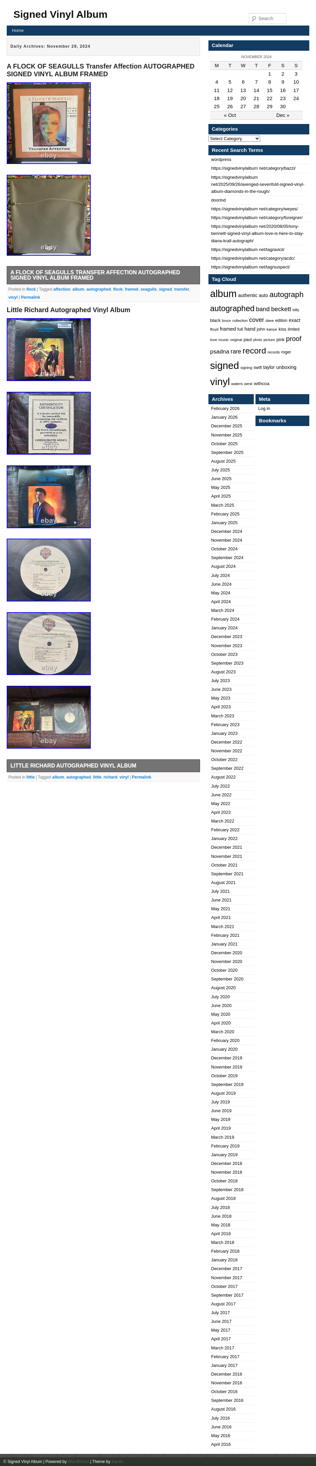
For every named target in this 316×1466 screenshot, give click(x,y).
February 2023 (225, 724)
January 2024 (224, 627)
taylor (269, 367)
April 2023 (221, 706)
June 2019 (221, 1110)
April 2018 (221, 1233)
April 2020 (221, 1022)
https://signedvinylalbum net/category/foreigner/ (257, 217)
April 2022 (221, 812)
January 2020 (224, 1049)
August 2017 (223, 1303)
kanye (272, 329)
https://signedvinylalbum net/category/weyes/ (254, 208)
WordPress (78, 1461)
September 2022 (227, 768)
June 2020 (221, 1005)
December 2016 (226, 1374)
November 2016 (226, 1382)
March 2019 (222, 1137)
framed (131, 289)
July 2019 (220, 1101)
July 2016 (220, 1418)
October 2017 (224, 1286)
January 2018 (224, 1259)
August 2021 (223, 882)
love (213, 340)
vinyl (12, 297)
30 (283, 106)
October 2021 (224, 865)
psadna (219, 351)
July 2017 (220, 1312)
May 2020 (220, 1014)
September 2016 (227, 1400)
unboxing (286, 367)
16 (283, 90)
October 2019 (224, 1075)
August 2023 (223, 671)
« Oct (230, 115)
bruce (226, 321)
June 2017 (221, 1321)
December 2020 (226, 952)
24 (296, 98)
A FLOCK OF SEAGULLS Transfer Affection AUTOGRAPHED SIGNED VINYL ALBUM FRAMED (101, 70)
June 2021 (221, 900)
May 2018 (220, 1224)
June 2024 (221, 584)
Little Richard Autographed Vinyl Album (68, 309)
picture (269, 340)
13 (243, 90)
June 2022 (221, 794)
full (240, 329)
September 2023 (227, 663)
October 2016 (224, 1391)
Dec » (282, 115)
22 (270, 98)
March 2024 (222, 610)
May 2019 (220, 1119)
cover (256, 319)
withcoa (261, 383)
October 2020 (224, 970)
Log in (264, 408)
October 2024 (224, 548)
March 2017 (222, 1347)
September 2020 (227, 978)
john (261, 329)
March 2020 (222, 1031)
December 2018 (226, 1163)
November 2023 (226, 645)
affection (61, 289)
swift (257, 367)
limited (294, 329)
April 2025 (221, 496)
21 (256, 98)
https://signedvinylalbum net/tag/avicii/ (247, 249)
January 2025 (224, 522)
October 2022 (224, 759)
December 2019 (226, 1057)
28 (256, 106)
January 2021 (224, 944)
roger (286, 352)
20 (243, 98)
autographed (98, 289)
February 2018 (225, 1251)
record (254, 350)
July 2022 (220, 786)
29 (270, 106)
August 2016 (223, 1409)
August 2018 (223, 1198)
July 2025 (220, 469)
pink (280, 339)
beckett (281, 308)
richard (110, 777)
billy (295, 310)
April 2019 (221, 1128)
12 (230, 90)
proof (294, 338)
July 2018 (220, 1207)
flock (31, 289)
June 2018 (221, 1216)
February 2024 (225, 619)
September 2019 (227, 1084)
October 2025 (224, 443)
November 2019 (226, 1067)
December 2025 (226, 425)
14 (256, 90)
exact (294, 320)
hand (249, 329)
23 (283, 98)
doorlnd (218, 200)
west (248, 383)
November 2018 (226, 1172)
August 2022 (223, 777)
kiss (282, 329)
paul (247, 339)
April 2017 (221, 1338)
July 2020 (220, 996)
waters (237, 383)
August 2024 (223, 566)
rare (236, 351)
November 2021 (226, 856)
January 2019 (224, 1154)
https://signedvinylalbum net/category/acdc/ (253, 258)
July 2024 (220, 575)
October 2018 (224, 1180)
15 (270, 90)
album (78, 289)
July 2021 (220, 891)
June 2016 (221, 1426)
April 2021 (221, 917)
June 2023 (221, 689)
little (30, 777)
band (263, 308)
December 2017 (226, 1268)
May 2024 (220, 592)
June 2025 (221, 478)
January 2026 (224, 417)
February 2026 (225, 408)
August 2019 (223, 1093)
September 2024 (227, 557)
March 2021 (222, 926)
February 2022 (225, 829)
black (215, 320)
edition (281, 320)
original (236, 340)
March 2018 (222, 1242)
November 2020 (226, 961)
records (274, 352)
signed (165, 289)
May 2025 (220, 487)
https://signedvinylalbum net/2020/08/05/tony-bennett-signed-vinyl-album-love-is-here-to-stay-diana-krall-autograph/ (257, 233)
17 (296, 90)
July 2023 (220, 680)
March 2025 (222, 505)
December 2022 (226, 742)
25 (217, 106)
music (224, 339)
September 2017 (227, 1295)
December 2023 (226, 636)
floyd (214, 329)
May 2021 (220, 908)
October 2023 (224, 654)
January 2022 (224, 838)
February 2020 (225, 1040)
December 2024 (226, 531)
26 (230, 106)
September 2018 (227, 1189)
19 (230, 98)
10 (296, 82)
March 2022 (222, 821)
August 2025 (223, 461)
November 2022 (226, 750)
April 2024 (221, 601)
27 (243, 106)
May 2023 (220, 698)
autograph (286, 294)
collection (240, 321)
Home (18, 30)
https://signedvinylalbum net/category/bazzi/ (253, 168)
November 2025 (226, 434)
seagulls (149, 289)
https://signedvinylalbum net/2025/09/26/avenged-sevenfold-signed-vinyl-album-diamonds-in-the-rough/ (258, 184)
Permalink (30, 297)
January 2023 (224, 733)
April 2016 (221, 1444)
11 (217, 90)
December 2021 (226, 847)
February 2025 (225, 513)
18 (217, 98)
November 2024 (226, 540)
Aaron (117, 1461)
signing (246, 368)
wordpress (221, 159)
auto (263, 295)
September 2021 (227, 873)
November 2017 (226, 1277)
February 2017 (225, 1356)
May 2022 (220, 803)
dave (270, 321)
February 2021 (225, 935)
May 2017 (220, 1330)
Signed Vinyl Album (60, 14)
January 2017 (224, 1365)
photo (257, 340)
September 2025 (227, 452)
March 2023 (222, 715)
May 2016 (220, 1435)
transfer (181, 289)
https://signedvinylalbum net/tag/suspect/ (250, 266)
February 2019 (225, 1145)
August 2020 (223, 987)
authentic (248, 295)
